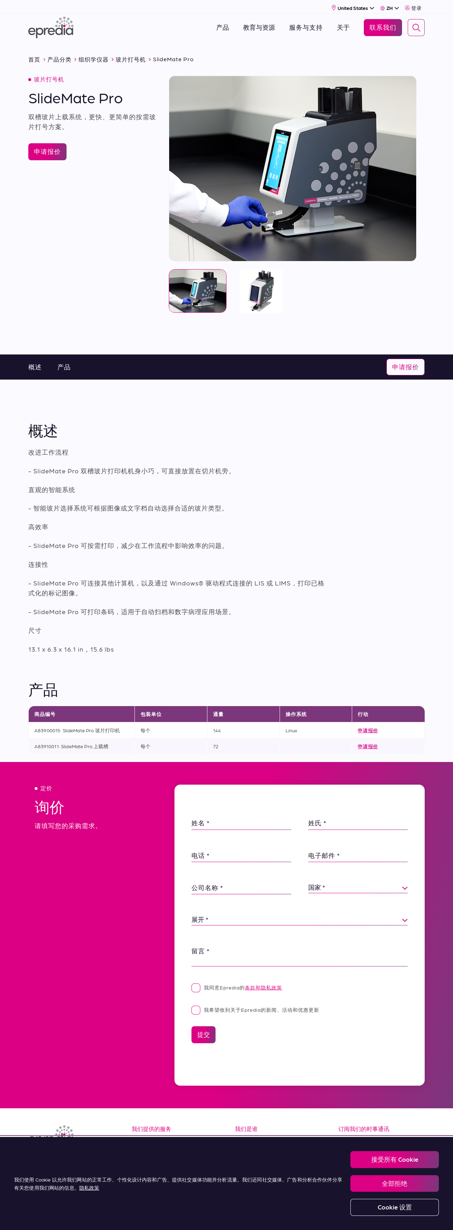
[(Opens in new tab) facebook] (52, 1159)
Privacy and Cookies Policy (174, 1216)
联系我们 (248, 1186)
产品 (64, 363)
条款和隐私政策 (263, 984)
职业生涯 (248, 1155)
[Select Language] (389, 6)
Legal (129, 1216)
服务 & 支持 (149, 1155)
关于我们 (248, 1139)
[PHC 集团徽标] (40, 1217)
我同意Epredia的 (236, 984)
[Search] (416, 25)
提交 (203, 1030)
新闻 (241, 1170)
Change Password (302, 1216)
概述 (35, 363)
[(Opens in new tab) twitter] (86, 1159)
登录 (413, 6)
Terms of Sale (153, 1170)
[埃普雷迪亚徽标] (51, 25)
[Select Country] (353, 6)
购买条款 (145, 1186)
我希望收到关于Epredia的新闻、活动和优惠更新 (255, 1006)
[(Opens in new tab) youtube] (69, 1159)
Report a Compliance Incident (242, 1216)
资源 (138, 1139)
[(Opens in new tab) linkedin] (35, 1159)
